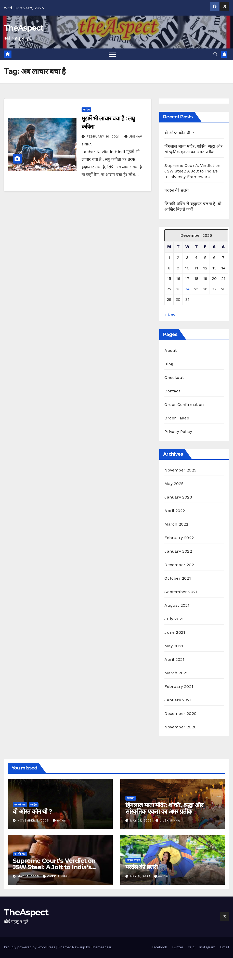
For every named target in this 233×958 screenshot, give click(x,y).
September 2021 (180, 591)
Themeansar (101, 947)
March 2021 (176, 672)
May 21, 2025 (141, 820)
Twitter (177, 947)
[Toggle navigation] (112, 54)
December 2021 (180, 564)
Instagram (207, 947)
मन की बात (19, 804)
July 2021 (174, 618)
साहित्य (86, 109)
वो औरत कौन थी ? (179, 132)
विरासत (130, 798)
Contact (172, 391)
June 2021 (174, 632)
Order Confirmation (184, 404)
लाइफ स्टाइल (133, 860)
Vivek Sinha (168, 820)
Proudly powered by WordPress (30, 947)
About (170, 350)
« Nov (169, 314)
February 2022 (179, 537)
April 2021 (174, 659)
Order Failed (176, 418)
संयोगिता (60, 820)
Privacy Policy (178, 431)
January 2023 (178, 497)
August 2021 (176, 605)
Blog (168, 364)
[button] (215, 54)
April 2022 (174, 510)
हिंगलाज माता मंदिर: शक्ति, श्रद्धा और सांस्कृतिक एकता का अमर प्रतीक (164, 808)
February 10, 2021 (104, 136)
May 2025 (174, 483)
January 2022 (178, 551)
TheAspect (23, 28)
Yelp (191, 947)
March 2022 (176, 524)
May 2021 (173, 645)
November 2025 (180, 470)
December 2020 (180, 713)
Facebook (159, 947)
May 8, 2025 (141, 876)
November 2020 (180, 727)
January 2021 (177, 700)
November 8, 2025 (34, 820)
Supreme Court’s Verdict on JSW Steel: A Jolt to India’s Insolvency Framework (192, 171)
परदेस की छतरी (176, 190)
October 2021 (177, 578)
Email (224, 947)
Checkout (174, 377)
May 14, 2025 (29, 876)
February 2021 (178, 686)
